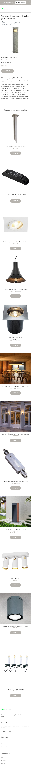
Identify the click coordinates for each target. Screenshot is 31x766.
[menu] (28, 9)
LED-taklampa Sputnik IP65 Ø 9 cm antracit (15, 626)
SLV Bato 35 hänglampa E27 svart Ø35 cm (15, 289)
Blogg (3, 757)
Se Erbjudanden (20, 2)
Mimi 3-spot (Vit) (16, 578)
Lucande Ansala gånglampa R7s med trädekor (15, 530)
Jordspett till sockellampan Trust (16, 147)
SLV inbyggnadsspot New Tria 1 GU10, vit (15, 242)
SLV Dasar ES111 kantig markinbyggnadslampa (15, 338)
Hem (2, 21)
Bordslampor (5, 741)
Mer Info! (7, 71)
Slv (16, 57)
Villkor (3, 763)
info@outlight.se (6, 731)
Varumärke (12, 57)
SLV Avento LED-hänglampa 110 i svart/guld (15, 386)
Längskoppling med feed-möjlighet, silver (15, 481)
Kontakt (3, 760)
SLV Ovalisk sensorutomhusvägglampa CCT (15, 434)
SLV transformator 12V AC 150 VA (15, 194)
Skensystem (4, 744)
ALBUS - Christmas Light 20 (15, 689)
